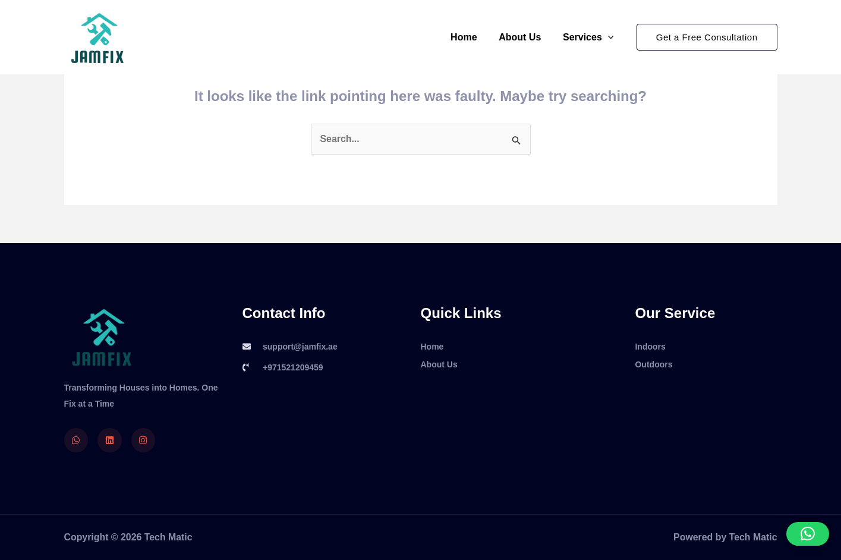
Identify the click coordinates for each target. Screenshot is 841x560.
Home (471, 37)
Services (589, 37)
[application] (609, 37)
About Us (524, 37)
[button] (707, 37)
